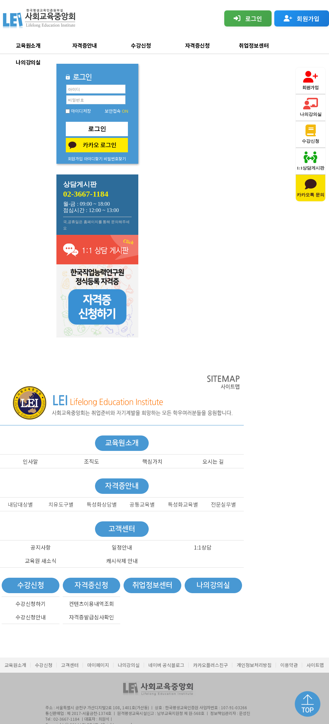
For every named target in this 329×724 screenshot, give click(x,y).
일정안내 (122, 547)
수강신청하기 (30, 604)
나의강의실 (28, 62)
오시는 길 (213, 461)
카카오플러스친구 (210, 665)
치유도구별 (61, 504)
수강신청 (141, 45)
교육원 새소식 (40, 561)
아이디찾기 (93, 158)
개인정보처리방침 (254, 665)
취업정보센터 (254, 45)
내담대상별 (20, 504)
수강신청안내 (30, 617)
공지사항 (41, 547)
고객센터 (70, 665)
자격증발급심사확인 (91, 617)
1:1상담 (202, 547)
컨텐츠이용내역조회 (91, 604)
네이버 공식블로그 (166, 665)
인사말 (30, 461)
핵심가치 (152, 461)
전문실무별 (223, 504)
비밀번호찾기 (115, 158)
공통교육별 (142, 504)
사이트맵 (315, 665)
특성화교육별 (183, 504)
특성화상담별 (102, 504)
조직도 (91, 461)
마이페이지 (98, 665)
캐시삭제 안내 (122, 561)
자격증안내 (84, 45)
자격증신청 (197, 45)
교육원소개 (28, 45)
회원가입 (75, 158)
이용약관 (289, 665)
